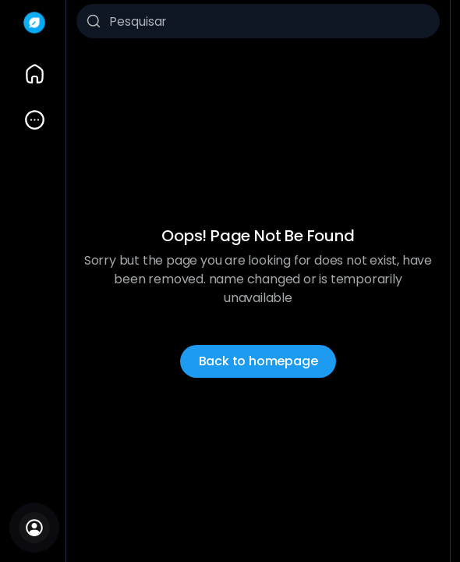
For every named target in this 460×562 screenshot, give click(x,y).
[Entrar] (34, 528)
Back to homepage (258, 361)
